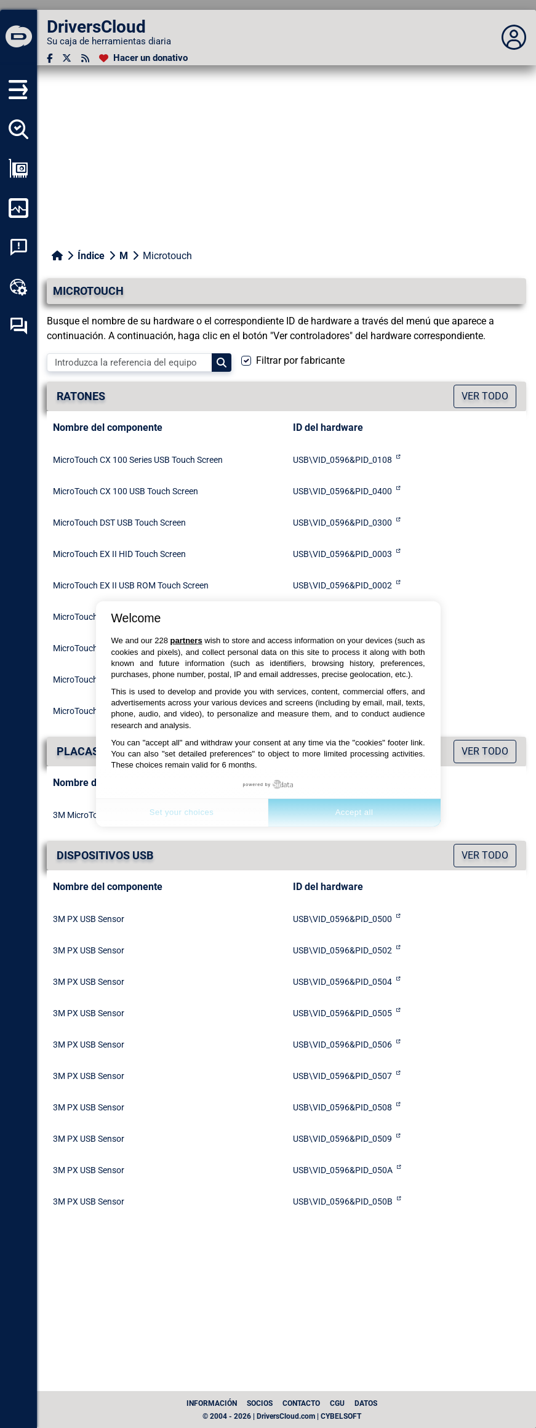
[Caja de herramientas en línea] (18, 287)
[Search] (221, 362)
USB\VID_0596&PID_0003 (342, 554)
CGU (337, 1403)
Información (211, 1403)
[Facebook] (49, 58)
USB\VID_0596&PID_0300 (342, 522)
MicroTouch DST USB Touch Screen (119, 522)
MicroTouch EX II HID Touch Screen (119, 554)
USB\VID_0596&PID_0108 (342, 460)
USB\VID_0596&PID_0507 (342, 1076)
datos (365, 1403)
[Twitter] (66, 58)
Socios (260, 1403)
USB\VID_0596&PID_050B (343, 1201)
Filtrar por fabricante (300, 360)
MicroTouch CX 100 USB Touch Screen (125, 491)
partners (186, 640)
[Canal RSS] (85, 58)
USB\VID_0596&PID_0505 (342, 1013)
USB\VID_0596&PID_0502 (342, 950)
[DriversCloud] (18, 37)
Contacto (301, 1403)
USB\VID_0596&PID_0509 (342, 1139)
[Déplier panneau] (514, 37)
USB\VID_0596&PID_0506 (342, 1044)
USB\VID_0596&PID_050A (343, 1170)
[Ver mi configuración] (18, 168)
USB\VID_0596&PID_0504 (342, 982)
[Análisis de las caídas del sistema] (18, 247)
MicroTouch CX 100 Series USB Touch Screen (138, 460)
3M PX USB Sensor (88, 919)
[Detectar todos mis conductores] (18, 129)
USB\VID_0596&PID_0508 (342, 1107)
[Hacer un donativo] (143, 58)
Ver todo (485, 396)
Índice (91, 256)
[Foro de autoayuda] (18, 326)
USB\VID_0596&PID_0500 (342, 919)
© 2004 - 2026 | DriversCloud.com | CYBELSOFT (281, 1416)
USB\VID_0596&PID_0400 (342, 491)
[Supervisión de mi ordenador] (18, 208)
